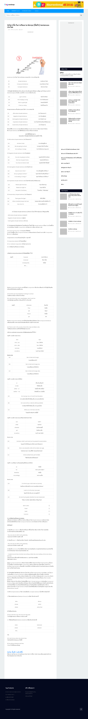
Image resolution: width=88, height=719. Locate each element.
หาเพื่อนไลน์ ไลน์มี (9, 697)
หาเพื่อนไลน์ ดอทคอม (10, 699)
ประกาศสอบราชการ (9, 694)
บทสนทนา (37, 10)
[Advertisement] (30, 42)
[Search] (42, 15)
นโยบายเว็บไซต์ (28, 696)
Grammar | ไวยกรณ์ (16, 10)
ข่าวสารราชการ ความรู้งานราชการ (13, 692)
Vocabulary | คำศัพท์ (26, 10)
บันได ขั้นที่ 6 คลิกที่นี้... (15, 652)
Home (8, 10)
